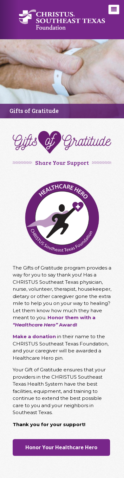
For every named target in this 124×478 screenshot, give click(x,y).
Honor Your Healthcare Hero (61, 447)
